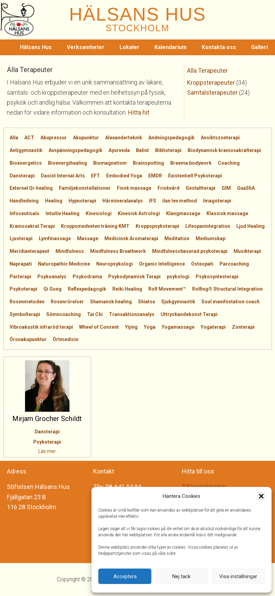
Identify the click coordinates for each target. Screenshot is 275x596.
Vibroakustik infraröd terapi (41, 327)
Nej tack (181, 576)
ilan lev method (179, 200)
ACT (29, 137)
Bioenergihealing (67, 163)
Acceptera (125, 576)
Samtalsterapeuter (212, 92)
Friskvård (168, 188)
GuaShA (246, 188)
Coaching (229, 163)
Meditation (176, 238)
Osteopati (202, 264)
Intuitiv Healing (62, 213)
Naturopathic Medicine (64, 264)
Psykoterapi (23, 289)
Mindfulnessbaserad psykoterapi (189, 251)
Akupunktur (86, 137)
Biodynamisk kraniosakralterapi (224, 150)
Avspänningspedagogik (75, 150)
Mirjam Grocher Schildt (47, 418)
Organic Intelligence (162, 264)
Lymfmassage (55, 238)
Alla (14, 137)
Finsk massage (134, 188)
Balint (142, 150)
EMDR (155, 175)
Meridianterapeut (29, 251)
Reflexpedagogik (87, 289)
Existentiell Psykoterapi (195, 175)
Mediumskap (210, 238)
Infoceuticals (24, 213)
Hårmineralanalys (122, 200)
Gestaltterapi (200, 188)
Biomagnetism (110, 163)
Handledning (24, 200)
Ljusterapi (21, 238)
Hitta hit (138, 112)
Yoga (149, 327)
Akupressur (53, 137)
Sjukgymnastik (178, 301)
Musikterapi (247, 251)
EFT (95, 175)
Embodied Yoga (124, 175)
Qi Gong (52, 289)
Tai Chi (95, 314)
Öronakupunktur (28, 339)
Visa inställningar (238, 576)
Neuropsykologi (114, 264)
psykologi (178, 276)
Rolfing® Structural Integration (227, 289)
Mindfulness (69, 251)
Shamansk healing (111, 301)
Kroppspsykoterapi (157, 226)
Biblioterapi (168, 150)
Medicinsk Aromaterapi (131, 238)
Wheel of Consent (99, 327)
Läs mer (47, 451)
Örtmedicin (65, 339)
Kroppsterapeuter (211, 82)
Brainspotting (148, 163)
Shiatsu (146, 301)
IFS (152, 200)
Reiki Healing (127, 289)
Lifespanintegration (207, 226)
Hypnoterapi (82, 200)
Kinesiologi (99, 213)
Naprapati (21, 264)
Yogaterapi (213, 327)
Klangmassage (183, 213)
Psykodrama (87, 276)
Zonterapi (243, 327)
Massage (87, 238)
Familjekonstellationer (85, 188)
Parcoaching (234, 264)
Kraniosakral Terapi (32, 226)
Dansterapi (22, 175)
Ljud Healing (250, 226)
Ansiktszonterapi (220, 137)
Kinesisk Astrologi (139, 213)
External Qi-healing (31, 188)
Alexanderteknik (123, 137)
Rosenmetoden (27, 301)
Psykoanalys (51, 276)
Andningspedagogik (171, 137)
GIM (226, 188)
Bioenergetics (26, 163)
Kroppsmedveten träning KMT (95, 226)
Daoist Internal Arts (63, 175)
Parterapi (20, 276)
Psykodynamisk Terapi (134, 276)
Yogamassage (178, 327)
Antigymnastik (26, 150)
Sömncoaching (63, 314)
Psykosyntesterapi (217, 276)
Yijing (131, 327)
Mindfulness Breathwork (118, 251)
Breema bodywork (191, 163)
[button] (261, 496)
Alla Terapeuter (207, 70)
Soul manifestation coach (230, 301)
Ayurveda (119, 150)
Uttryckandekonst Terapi (189, 314)
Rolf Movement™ (167, 289)
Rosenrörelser (67, 301)
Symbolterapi (25, 314)
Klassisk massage (227, 213)
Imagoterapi (217, 200)
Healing (53, 200)
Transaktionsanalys (131, 314)
